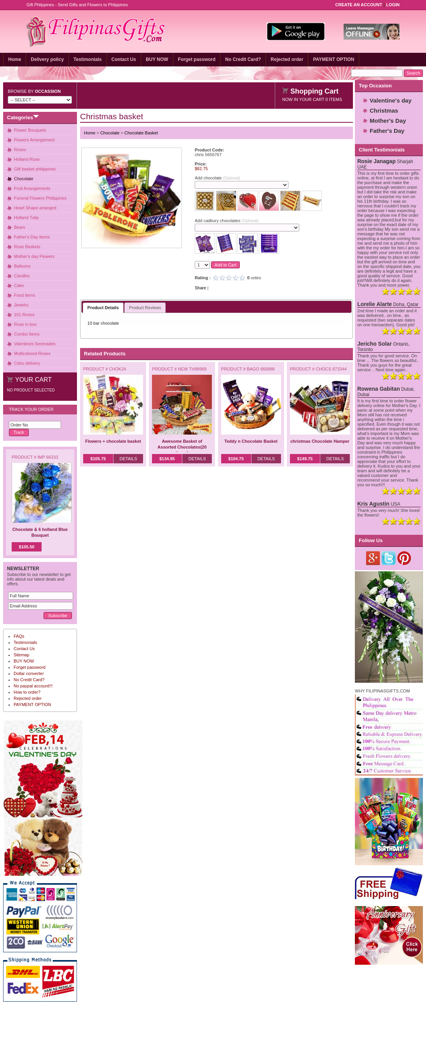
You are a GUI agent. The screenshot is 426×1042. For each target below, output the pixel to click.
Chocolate (23, 178)
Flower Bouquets (30, 130)
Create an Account (358, 4)
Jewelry (21, 305)
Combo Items (26, 334)
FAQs (19, 636)
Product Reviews (145, 307)
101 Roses (24, 314)
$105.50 (27, 546)
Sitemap (21, 654)
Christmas (384, 110)
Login (393, 4)
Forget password (197, 59)
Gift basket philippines (35, 169)
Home (14, 59)
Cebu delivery (27, 363)
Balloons (22, 266)
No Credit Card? (243, 59)
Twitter (389, 558)
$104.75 (236, 458)
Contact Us (124, 59)
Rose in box (25, 324)
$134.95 (167, 458)
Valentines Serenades (35, 343)
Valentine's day (391, 100)
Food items (24, 295)
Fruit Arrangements (32, 188)
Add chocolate (217, 178)
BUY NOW (157, 59)
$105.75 (98, 458)
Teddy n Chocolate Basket (251, 441)
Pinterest (404, 558)
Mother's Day (388, 120)
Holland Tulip (26, 217)
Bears (19, 227)
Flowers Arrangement (34, 139)
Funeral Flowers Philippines (40, 198)
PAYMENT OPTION (333, 59)
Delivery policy (47, 59)
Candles (22, 275)
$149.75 (305, 458)
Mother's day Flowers (34, 256)
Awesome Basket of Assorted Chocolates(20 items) (181, 447)
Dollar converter (29, 673)
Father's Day (387, 130)
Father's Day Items (32, 237)
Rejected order (287, 59)
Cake (19, 285)
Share (200, 287)
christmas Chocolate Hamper (319, 441)
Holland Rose (27, 159)
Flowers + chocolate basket (113, 441)
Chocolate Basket (141, 132)
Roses (20, 149)
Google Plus (373, 558)
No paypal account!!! (33, 686)
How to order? (27, 692)
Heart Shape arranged (35, 207)
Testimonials (87, 59)
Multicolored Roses (32, 353)
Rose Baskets (27, 246)
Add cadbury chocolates (226, 220)
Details (128, 458)
